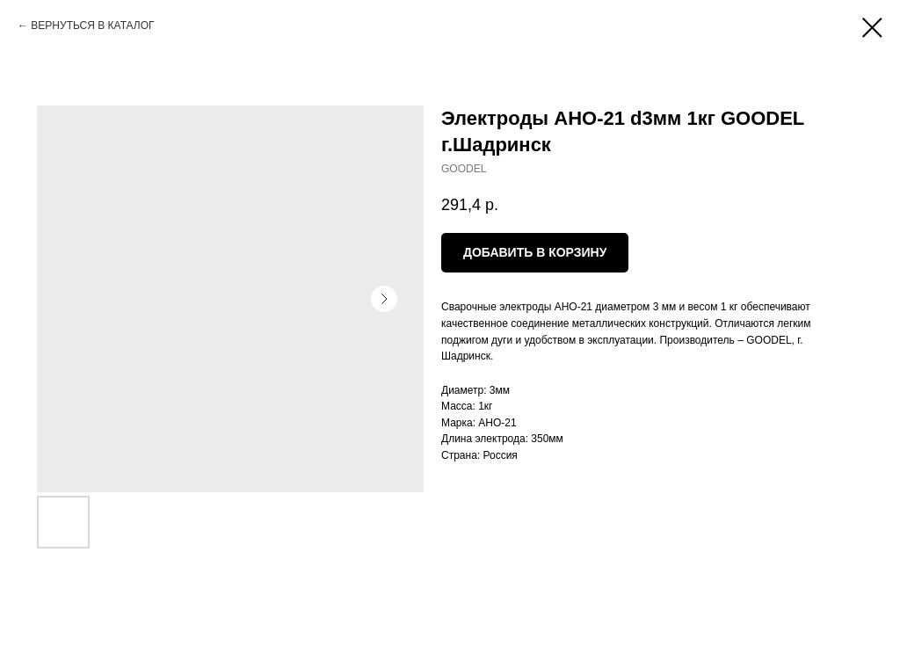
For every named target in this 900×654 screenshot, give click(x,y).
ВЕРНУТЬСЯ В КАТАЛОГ (92, 25)
